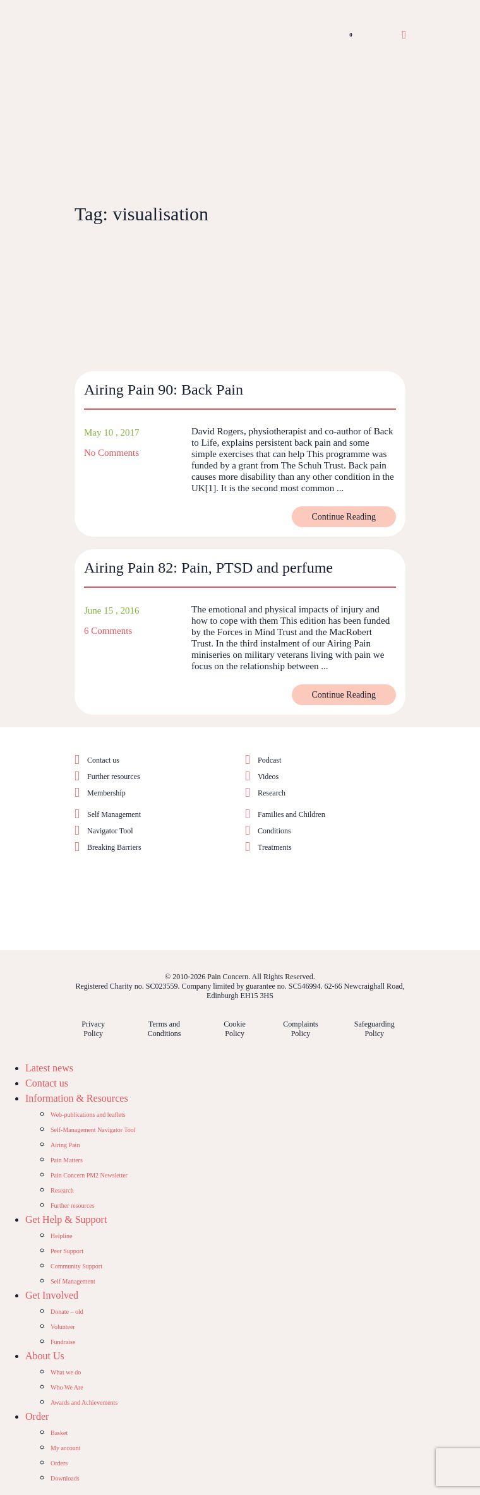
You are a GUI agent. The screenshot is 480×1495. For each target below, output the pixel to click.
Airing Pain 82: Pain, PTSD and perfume (208, 567)
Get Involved (51, 1295)
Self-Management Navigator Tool (93, 1129)
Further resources (113, 776)
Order (37, 1416)
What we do (66, 1372)
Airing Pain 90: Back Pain (163, 389)
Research (271, 793)
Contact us (103, 760)
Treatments (275, 847)
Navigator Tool (110, 830)
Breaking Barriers (114, 847)
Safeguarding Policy (374, 1029)
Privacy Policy (93, 1029)
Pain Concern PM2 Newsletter (89, 1175)
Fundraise (63, 1341)
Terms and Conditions (164, 1029)
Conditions (274, 830)
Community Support (76, 1266)
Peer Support (67, 1251)
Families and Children (291, 814)
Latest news (49, 1068)
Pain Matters (67, 1160)
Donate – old (67, 1311)
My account (66, 1447)
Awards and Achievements (84, 1402)
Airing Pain (65, 1144)
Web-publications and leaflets (88, 1114)
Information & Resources (76, 1098)
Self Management (114, 814)
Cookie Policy (235, 1029)
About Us (44, 1355)
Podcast (269, 760)
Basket (59, 1432)
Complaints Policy (300, 1029)
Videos (268, 776)
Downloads (65, 1478)
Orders (59, 1463)
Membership (106, 793)
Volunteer (63, 1326)
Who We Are (67, 1387)
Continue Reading (344, 516)
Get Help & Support (66, 1219)
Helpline (61, 1235)
